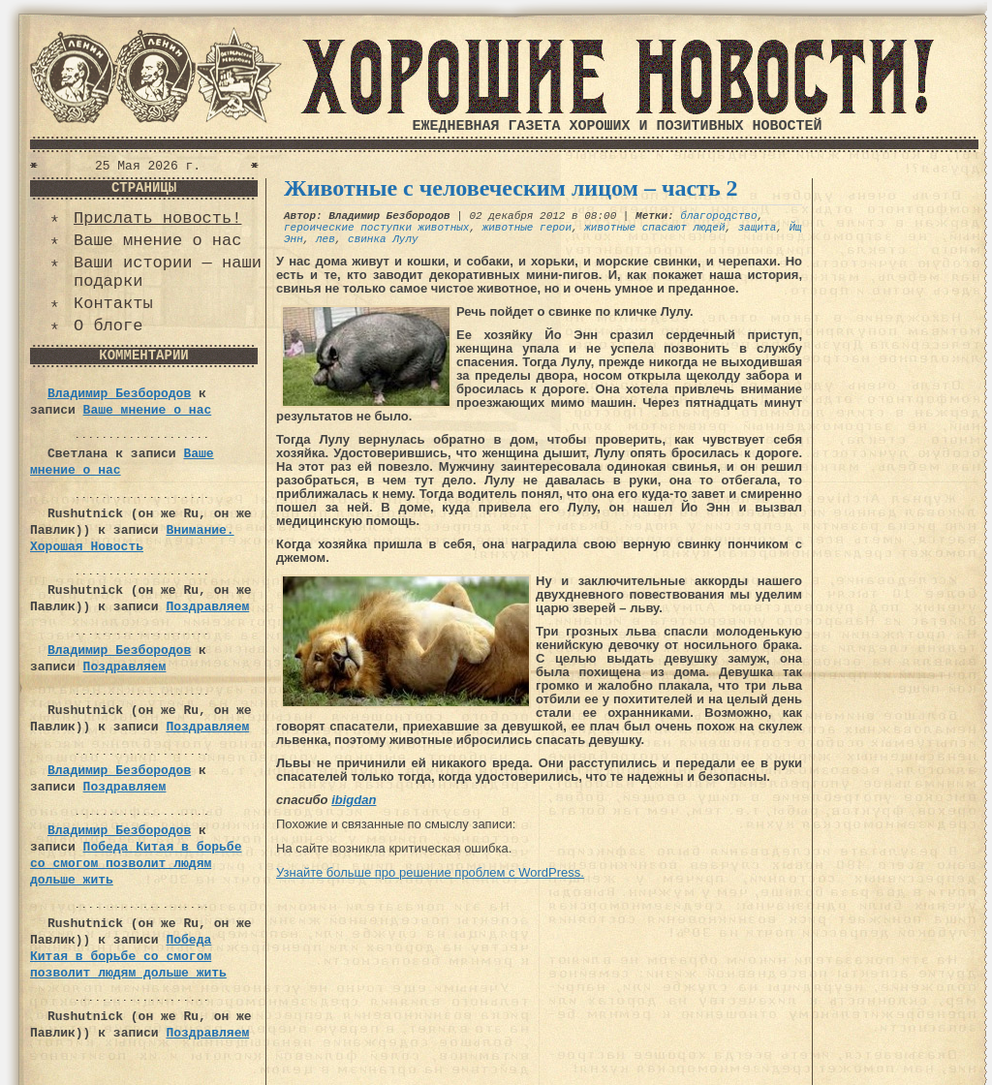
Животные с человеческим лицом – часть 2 (511, 188)
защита (757, 227)
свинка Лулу (383, 239)
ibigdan (353, 799)
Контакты (113, 303)
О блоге (108, 326)
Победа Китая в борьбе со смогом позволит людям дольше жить (135, 863)
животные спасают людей (654, 227)
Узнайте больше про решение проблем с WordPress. (430, 872)
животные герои (527, 227)
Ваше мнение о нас (157, 241)
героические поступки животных (376, 227)
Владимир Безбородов (119, 394)
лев (325, 239)
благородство (718, 216)
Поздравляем (207, 607)
